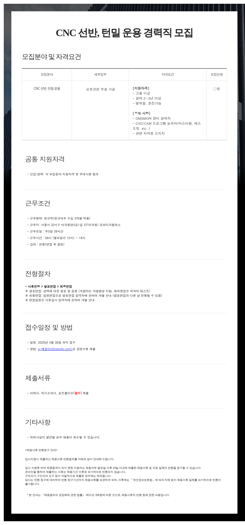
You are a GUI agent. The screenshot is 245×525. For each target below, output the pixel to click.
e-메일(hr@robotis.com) (55, 349)
